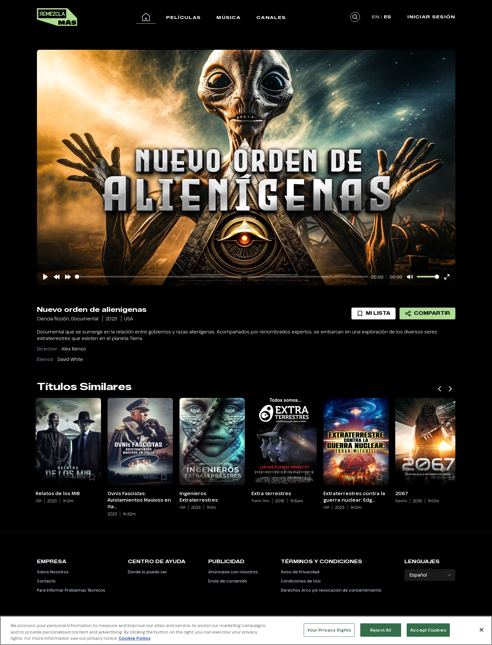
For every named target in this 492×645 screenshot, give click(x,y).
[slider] (221, 277)
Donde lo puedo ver (147, 571)
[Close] (481, 629)
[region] (246, 630)
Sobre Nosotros (53, 571)
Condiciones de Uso (301, 580)
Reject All (380, 630)
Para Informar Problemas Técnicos (71, 590)
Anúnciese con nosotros (233, 571)
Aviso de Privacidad (300, 571)
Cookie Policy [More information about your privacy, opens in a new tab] (135, 638)
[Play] (45, 277)
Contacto (46, 580)
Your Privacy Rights (329, 630)
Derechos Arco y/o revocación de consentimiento (331, 590)
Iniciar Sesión (431, 16)
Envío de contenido (227, 580)
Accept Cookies (428, 630)
